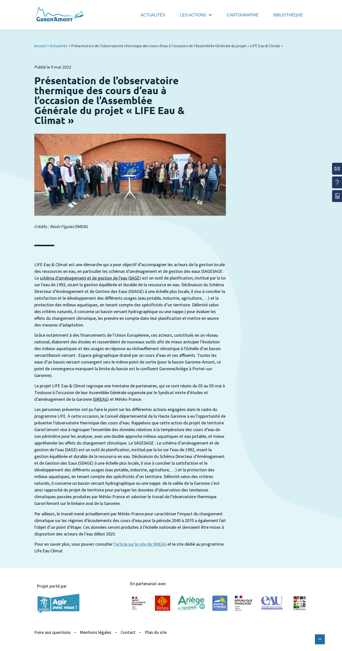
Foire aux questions (52, 632)
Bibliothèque (288, 15)
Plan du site (156, 632)
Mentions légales (95, 632)
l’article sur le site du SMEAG (140, 544)
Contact (128, 632)
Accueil (40, 45)
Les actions (196, 15)
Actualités (153, 15)
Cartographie (242, 15)
